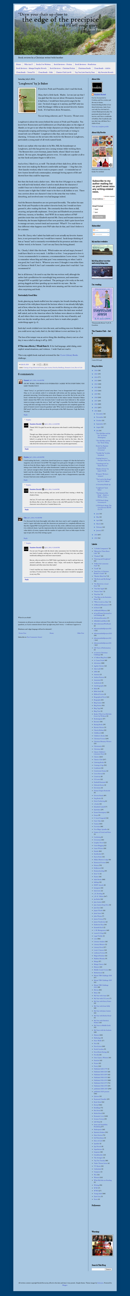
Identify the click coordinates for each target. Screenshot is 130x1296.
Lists (95, 939)
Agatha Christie (99, 666)
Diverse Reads (98, 795)
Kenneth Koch (98, 927)
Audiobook (97, 683)
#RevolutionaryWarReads (102, 624)
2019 (96, 394)
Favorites (97, 826)
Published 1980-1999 (100, 1086)
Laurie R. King (98, 933)
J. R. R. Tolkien (99, 896)
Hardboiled (97, 854)
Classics (96, 757)
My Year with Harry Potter (102, 1001)
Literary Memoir (99, 944)
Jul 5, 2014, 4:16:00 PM (37, 380)
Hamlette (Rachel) (35, 424)
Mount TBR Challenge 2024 (101, 986)
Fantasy (96, 824)
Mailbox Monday (99, 959)
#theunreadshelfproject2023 (102, 644)
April (98, 520)
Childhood (97, 733)
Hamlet (96, 851)
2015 (96, 408)
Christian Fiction (99, 739)
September (100, 424)
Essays (96, 815)
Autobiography (99, 686)
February (99, 527)
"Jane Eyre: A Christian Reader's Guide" (101, 572)
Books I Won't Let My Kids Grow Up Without (102, 715)
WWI (96, 1188)
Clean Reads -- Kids (45, 72)
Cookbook (97, 768)
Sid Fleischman (99, 1138)
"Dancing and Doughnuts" (102, 559)
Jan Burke (97, 899)
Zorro (96, 1199)
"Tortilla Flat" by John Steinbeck (103, 454)
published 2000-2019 (101, 1089)
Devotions (97, 788)
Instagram (97, 888)
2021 (96, 387)
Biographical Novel (100, 697)
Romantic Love (69, 368)
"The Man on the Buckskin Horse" (102, 598)
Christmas (97, 749)
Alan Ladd (97, 669)
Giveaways (97, 840)
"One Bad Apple (99, 589)
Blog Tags (97, 708)
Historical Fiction (38, 368)
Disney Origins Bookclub (102, 791)
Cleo (25, 518)
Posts (95, 230)
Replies (28, 420)
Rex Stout (97, 1110)
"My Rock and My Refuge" (102, 579)
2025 (96, 374)
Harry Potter (98, 857)
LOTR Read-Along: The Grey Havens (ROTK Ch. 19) (103, 507)
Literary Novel (98, 947)
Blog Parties (97, 705)
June (97, 514)
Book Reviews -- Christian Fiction (62, 68)
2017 (96, 401)
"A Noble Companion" (101, 548)
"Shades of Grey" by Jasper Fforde (102, 470)
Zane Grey (97, 1196)
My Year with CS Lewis (101, 998)
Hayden (26, 457)
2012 (96, 538)
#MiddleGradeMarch (101, 621)
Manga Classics (99, 964)
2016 (96, 404)
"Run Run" (97, 594)
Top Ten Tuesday (99, 1161)
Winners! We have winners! (102, 475)
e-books (96, 804)
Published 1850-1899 (100, 1075)
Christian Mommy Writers (102, 741)
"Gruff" (96, 569)
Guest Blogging (99, 845)
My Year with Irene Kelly (102, 1006)
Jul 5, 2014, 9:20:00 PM (52, 548)
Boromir (96, 722)
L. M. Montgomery (100, 930)
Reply (25, 415)
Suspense (97, 1152)
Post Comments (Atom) (34, 637)
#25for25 (97, 608)
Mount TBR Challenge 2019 (103, 980)
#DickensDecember (100, 618)
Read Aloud (97, 1102)
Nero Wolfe (97, 1041)
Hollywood (97, 868)
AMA (95, 672)
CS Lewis (97, 779)
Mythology (97, 1038)
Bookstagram (98, 719)
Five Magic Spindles (100, 829)
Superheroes (98, 1149)
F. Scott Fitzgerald (100, 818)
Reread (96, 1105)
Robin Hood (98, 1113)
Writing (96, 1185)
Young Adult (98, 1194)
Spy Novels (97, 1146)
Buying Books (98, 724)
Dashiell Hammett (100, 782)
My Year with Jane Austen (102, 1011)
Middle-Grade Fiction (101, 970)
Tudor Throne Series (100, 1163)
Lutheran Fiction (99, 953)
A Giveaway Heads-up (103, 484)
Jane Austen (48, 368)
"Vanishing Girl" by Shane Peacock (102, 465)
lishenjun (100, 1283)
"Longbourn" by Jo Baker (102, 489)
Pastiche (55, 368)
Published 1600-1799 (100, 1069)
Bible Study (97, 691)
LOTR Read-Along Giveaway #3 (102, 501)
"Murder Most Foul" (100, 576)
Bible (95, 689)
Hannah (26, 380)
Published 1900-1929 (100, 1077)
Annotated (97, 680)
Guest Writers (98, 848)
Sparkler (96, 1144)
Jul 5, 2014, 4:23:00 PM (52, 424)
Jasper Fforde (98, 910)
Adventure (97, 663)
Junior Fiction (98, 919)
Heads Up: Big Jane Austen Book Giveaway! (102, 448)
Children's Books (99, 736)
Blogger (64, 1285)
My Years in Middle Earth (102, 1025)
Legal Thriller (98, 936)
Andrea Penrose (99, 677)
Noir (95, 1043)
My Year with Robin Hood (102, 1016)
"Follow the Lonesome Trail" (101, 565)
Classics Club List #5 (63, 72)
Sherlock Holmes (99, 1132)
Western (96, 1177)
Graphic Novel (99, 843)
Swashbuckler (98, 1155)
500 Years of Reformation (102, 648)
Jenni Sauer (97, 913)
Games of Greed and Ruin (102, 832)
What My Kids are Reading (103, 1180)
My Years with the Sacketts (102, 1030)
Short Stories (98, 1135)
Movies (96, 990)
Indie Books (98, 879)
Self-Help (97, 1122)
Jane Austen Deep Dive (101, 905)
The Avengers (98, 1158)
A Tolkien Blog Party (100, 657)
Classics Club (98, 760)
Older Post (80, 633)
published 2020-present (101, 1092)
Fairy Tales (97, 821)
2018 (96, 397)
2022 (96, 384)
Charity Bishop (99, 730)
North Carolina (99, 1049)
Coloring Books (99, 762)
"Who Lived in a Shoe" (101, 602)
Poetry (96, 1066)
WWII (96, 1191)
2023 (96, 381)
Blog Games (98, 703)
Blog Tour (97, 711)
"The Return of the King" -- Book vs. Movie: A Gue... (102, 495)
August (98, 427)
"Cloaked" (97, 556)
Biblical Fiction (99, 694)
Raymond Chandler (100, 1099)
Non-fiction (98, 1046)
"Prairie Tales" (98, 591)
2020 (96, 391)
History (96, 865)
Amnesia (97, 674)
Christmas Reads (84, 68)
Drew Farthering (99, 801)
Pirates (96, 1063)
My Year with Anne (100, 996)
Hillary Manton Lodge (101, 860)
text (96, 212)
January (98, 530)
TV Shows (97, 1166)
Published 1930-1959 (100, 1080)
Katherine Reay (99, 925)
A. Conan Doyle (99, 660)
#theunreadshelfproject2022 (102, 639)
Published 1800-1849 (100, 1072)
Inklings (96, 882)
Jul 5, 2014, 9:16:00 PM (52, 489)
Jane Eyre (97, 908)
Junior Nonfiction (99, 922)
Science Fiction (99, 1119)
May (97, 517)
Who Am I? (28, 64)
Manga (96, 961)
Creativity (97, 776)
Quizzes (96, 1096)
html (96, 209)
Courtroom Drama (100, 771)
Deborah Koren (99, 785)
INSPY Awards (99, 885)
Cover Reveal (98, 774)
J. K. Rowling (98, 894)
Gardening (97, 837)
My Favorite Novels (105, 72)
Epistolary (97, 810)
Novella (96, 1055)
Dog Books (97, 798)
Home (18, 64)
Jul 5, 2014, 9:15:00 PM (34, 518)
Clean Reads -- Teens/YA (25, 72)
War (95, 1175)
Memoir (96, 967)
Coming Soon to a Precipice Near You (103, 459)
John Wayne (98, 916)
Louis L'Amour (99, 950)
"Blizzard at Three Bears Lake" (102, 552)
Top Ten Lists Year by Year (85, 72)
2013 (96, 535)
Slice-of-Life (78, 368)
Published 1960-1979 (100, 1083)
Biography (97, 700)
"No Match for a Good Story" (101, 585)
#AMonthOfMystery (100, 610)
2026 (96, 370)
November (100, 417)
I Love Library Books (69, 355)
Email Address (98, 199)
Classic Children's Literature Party (99, 753)
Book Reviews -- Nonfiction (85, 64)
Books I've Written (43, 64)
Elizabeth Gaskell (99, 807)
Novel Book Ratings (100, 1052)
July (97, 431)
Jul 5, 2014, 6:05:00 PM (36, 457)
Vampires (97, 1172)
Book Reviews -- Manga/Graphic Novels (31, 68)
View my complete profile (100, 127)
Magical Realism (99, 956)
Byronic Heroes (99, 727)
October (99, 420)
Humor (96, 877)
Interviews (97, 891)
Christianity (98, 746)
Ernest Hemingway (100, 812)
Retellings (61, 368)
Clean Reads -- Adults (102, 68)
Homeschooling (99, 871)
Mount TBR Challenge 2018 (103, 976)
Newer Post (22, 633)
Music (96, 993)
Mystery (96, 1035)
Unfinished (97, 1169)
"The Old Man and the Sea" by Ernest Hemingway (103, 435)
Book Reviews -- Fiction (63, 64)
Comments (97, 234)
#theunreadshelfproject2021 (103, 633)
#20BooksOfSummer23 (101, 605)
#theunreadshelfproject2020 (102, 630)
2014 (96, 411)
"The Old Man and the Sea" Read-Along (103, 442)
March (98, 524)
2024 (96, 377)
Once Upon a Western (101, 1058)
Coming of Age (28, 368)
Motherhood (98, 973)
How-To (96, 874)
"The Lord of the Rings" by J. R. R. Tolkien (103, 480)
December (99, 414)
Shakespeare (98, 1129)
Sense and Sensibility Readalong (100, 1126)
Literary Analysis (99, 942)
